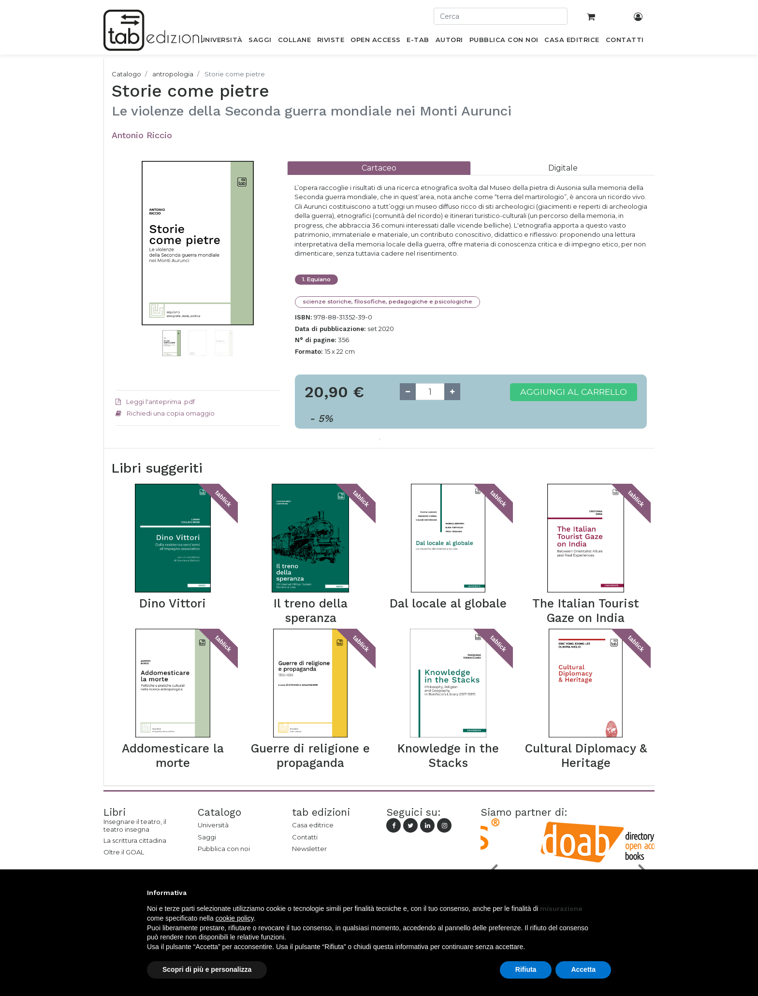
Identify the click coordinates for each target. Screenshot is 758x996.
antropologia (172, 74)
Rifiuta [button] (526, 969)
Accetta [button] (583, 969)
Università (213, 825)
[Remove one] (408, 391)
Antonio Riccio (142, 135)
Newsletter (309, 848)
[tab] (379, 168)
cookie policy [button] (235, 918)
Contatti (305, 837)
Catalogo (126, 74)
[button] (128, 257)
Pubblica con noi (224, 848)
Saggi (207, 837)
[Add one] (452, 391)
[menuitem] (221, 41)
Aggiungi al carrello (573, 392)
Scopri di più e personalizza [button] (206, 969)
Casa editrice (313, 825)
